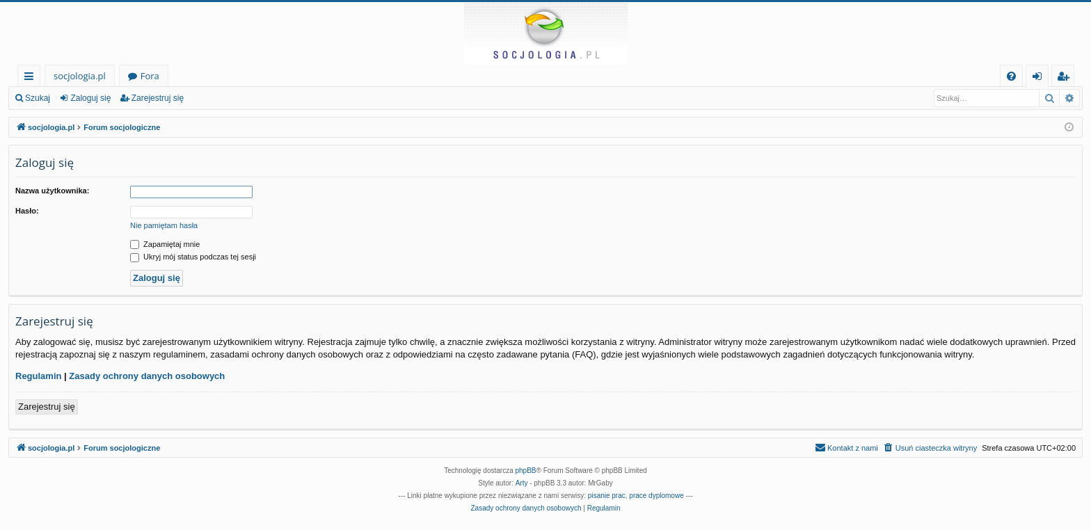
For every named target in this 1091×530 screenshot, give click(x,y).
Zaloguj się (90, 98)
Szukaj (37, 98)
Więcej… (32, 78)
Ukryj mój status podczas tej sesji (193, 256)
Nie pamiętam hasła (164, 225)
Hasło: (27, 211)
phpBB (526, 470)
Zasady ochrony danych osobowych (147, 376)
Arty (522, 483)
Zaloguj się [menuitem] (1040, 78)
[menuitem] (1011, 76)
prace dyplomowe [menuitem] (656, 495)
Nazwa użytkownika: (52, 190)
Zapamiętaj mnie (165, 244)
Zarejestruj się (158, 98)
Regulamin (38, 376)
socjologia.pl (80, 76)
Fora (150, 76)
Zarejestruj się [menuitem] (1066, 78)
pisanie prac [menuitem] (607, 495)
